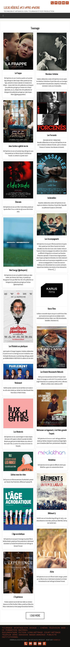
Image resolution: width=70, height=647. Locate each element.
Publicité (52, 634)
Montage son (21, 627)
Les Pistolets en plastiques (18, 346)
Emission (23, 634)
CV (3, 630)
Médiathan (51, 460)
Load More (35, 615)
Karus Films (52, 309)
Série (14, 634)
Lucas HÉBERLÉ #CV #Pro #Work (22, 7)
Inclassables (52, 198)
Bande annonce (37, 634)
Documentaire (9, 632)
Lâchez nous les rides (18, 475)
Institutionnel (10, 637)
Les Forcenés (52, 135)
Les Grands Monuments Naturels (51, 372)
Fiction (22, 632)
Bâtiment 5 (52, 513)
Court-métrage (52, 632)
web (63, 627)
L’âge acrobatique (18, 534)
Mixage (33, 627)
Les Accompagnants (52, 239)
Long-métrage (35, 632)
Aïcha (52, 571)
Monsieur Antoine (51, 74)
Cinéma (44, 627)
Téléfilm (6, 634)
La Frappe (18, 73)
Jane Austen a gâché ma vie (18, 146)
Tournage (7, 627)
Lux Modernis (18, 432)
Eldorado (18, 202)
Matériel (23, 630)
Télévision (54, 627)
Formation (11, 630)
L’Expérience (18, 597)
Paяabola (56, 640)
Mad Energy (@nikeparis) (18, 270)
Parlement (18, 383)
